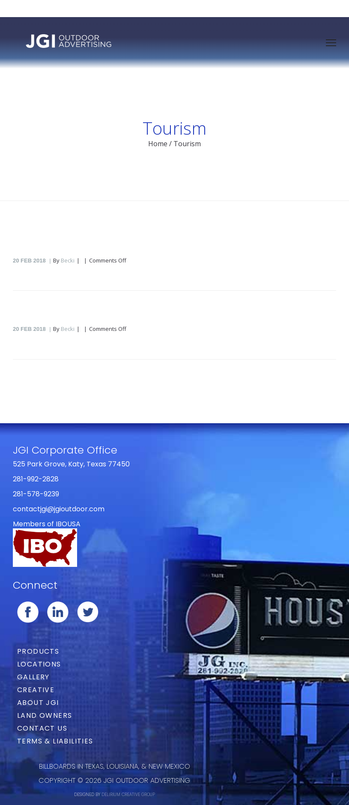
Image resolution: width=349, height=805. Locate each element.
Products (38, 651)
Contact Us (42, 728)
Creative (35, 690)
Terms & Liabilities (55, 741)
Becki (68, 260)
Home (157, 143)
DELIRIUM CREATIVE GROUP (128, 794)
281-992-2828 (36, 479)
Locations (39, 664)
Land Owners (44, 715)
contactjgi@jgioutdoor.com (58, 509)
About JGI (38, 703)
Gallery (33, 677)
